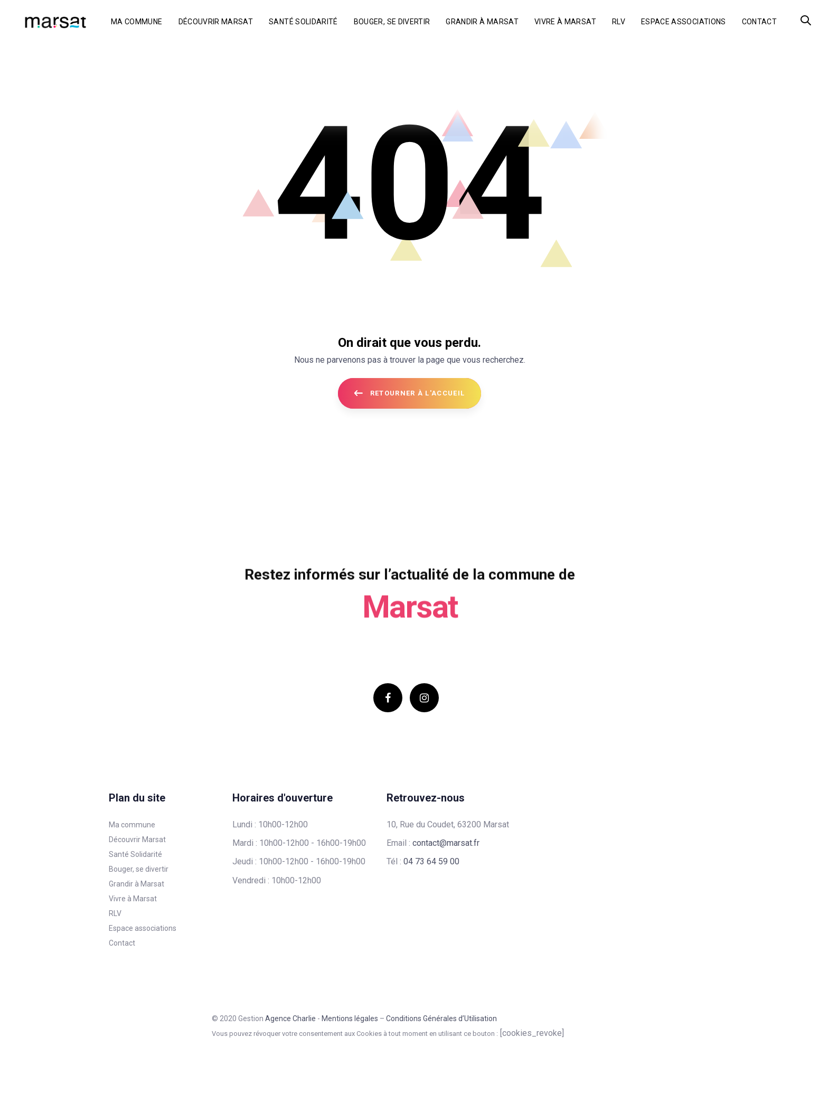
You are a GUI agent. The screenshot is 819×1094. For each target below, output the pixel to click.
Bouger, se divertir (138, 869)
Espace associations (142, 928)
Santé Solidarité (135, 854)
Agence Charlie (290, 1018)
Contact (122, 943)
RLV (115, 913)
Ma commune (132, 824)
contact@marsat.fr (445, 843)
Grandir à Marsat (136, 884)
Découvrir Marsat (137, 839)
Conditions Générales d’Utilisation (441, 1018)
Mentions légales (350, 1018)
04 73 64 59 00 (431, 861)
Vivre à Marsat (133, 898)
